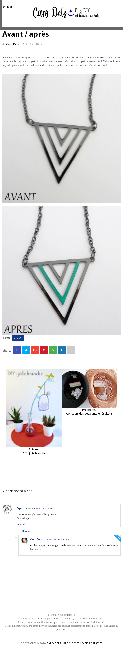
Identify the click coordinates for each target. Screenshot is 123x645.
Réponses (27, 530)
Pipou (20, 508)
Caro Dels (12, 44)
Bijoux (17, 337)
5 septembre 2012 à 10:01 (39, 508)
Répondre (21, 523)
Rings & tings (109, 57)
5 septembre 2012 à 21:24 (57, 539)
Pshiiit (79, 57)
